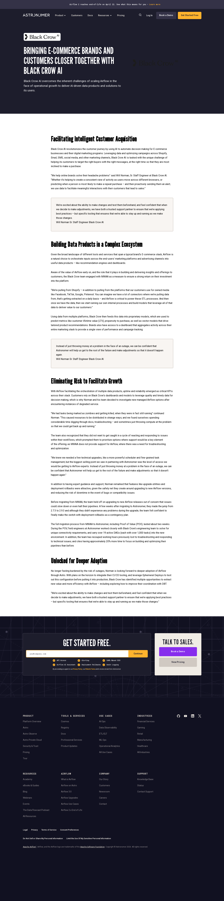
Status (140, 785)
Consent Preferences (69, 830)
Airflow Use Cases (70, 804)
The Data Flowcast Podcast (36, 810)
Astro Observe (30, 734)
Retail (140, 734)
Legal (25, 830)
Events (26, 804)
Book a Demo (166, 15)
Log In (149, 15)
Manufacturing (144, 740)
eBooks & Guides (31, 785)
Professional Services (71, 740)
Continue (138, 653)
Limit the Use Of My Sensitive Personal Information (88, 838)
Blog (25, 791)
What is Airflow (68, 779)
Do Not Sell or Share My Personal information (43, 838)
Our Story (103, 779)
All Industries (143, 752)
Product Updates (69, 746)
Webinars (27, 798)
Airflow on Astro (69, 785)
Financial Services (146, 721)
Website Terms (90, 669)
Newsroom (104, 791)
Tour (25, 758)
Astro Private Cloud (32, 740)
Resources (105, 15)
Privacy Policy (77, 669)
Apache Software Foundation (92, 847)
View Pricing (177, 662)
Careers (103, 798)
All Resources (29, 816)
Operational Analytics (109, 746)
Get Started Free (189, 15)
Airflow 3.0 (66, 791)
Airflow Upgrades (69, 798)
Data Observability (108, 727)
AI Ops (102, 721)
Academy (27, 779)
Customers (76, 15)
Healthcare (142, 746)
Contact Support (145, 791)
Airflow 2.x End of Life (71, 810)
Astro (25, 727)
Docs (90, 15)
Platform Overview (32, 721)
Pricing (121, 15)
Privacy (34, 830)
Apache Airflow (29, 847)
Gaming (141, 727)
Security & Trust (30, 746)
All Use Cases (105, 752)
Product (60, 15)
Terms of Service (48, 830)
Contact (103, 804)
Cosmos (65, 721)
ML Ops (102, 740)
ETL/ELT (103, 734)
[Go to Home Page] (36, 15)
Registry (65, 727)
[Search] (140, 15)
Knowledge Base (145, 779)
